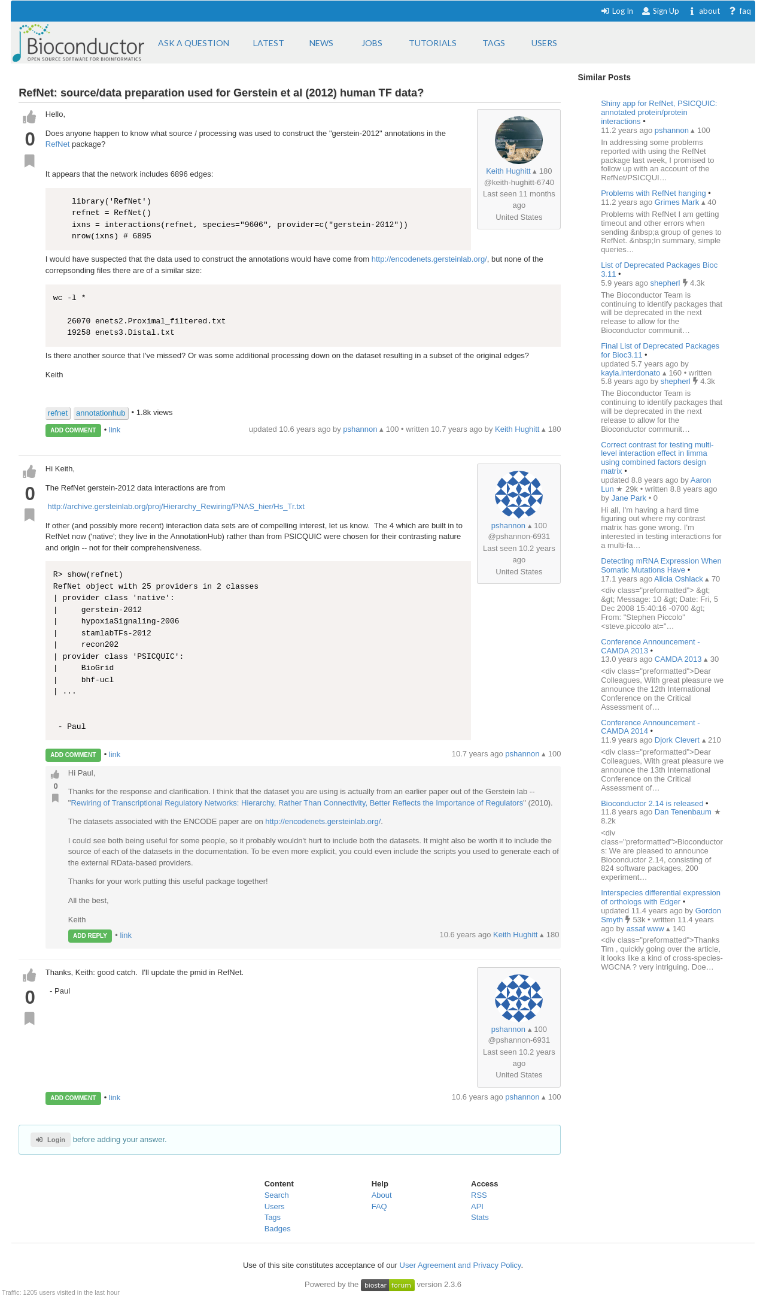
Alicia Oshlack (679, 578)
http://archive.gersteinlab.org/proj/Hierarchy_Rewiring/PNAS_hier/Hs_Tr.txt (175, 506)
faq (739, 11)
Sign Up (660, 11)
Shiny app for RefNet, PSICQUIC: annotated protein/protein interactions (659, 112)
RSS (479, 1195)
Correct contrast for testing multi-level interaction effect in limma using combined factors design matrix (657, 458)
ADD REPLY (90, 935)
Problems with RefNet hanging (653, 193)
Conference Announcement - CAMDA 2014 (650, 727)
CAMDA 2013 (679, 659)
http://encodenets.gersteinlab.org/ (429, 259)
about (703, 11)
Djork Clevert (678, 739)
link (115, 429)
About (382, 1195)
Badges (278, 1228)
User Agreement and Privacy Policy (460, 1265)
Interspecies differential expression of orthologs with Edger (661, 897)
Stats (480, 1217)
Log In (616, 11)
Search (277, 1195)
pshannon (508, 525)
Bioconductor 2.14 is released (652, 803)
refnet (58, 412)
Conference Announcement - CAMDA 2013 (650, 646)
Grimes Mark (678, 202)
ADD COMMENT (73, 430)
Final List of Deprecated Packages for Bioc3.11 (660, 350)
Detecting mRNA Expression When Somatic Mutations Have (661, 565)
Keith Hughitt (508, 170)
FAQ (379, 1206)
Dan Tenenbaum (684, 811)
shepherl (666, 282)
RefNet (57, 144)
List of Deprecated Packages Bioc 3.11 (659, 269)
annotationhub (100, 412)
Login (50, 1139)
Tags (273, 1217)
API (477, 1206)
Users (275, 1206)
